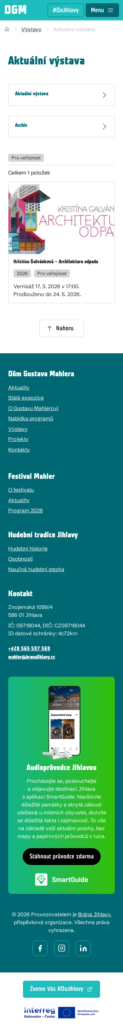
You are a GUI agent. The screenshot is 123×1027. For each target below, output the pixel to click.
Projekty (18, 439)
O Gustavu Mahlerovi (33, 408)
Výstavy (31, 29)
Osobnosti (20, 558)
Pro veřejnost (26, 158)
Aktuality (19, 387)
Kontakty (19, 449)
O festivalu (21, 489)
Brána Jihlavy (94, 914)
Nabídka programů (30, 418)
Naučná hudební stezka (36, 569)
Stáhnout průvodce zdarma (62, 856)
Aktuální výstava (74, 29)
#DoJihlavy (66, 10)
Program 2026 (25, 510)
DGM (15, 10)
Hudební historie (28, 548)
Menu (102, 10)
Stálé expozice (26, 397)
